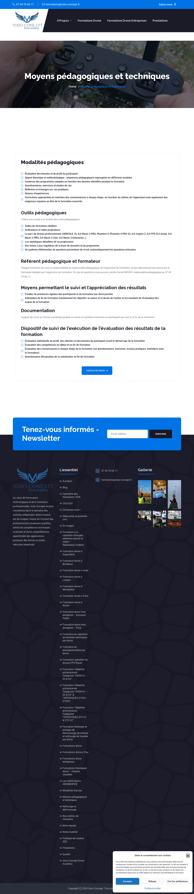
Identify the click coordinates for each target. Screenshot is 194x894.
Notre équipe (69, 825)
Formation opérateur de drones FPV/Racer (75, 661)
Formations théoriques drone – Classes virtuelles (75, 771)
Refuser (152, 881)
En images (68, 525)
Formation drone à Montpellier (72, 588)
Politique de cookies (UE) (73, 840)
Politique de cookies (152, 888)
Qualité (66, 854)
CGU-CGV (68, 503)
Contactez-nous (97, 370)
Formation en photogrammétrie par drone (74, 650)
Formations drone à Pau (75, 752)
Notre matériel (70, 832)
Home (72, 86)
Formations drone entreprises (127, 20)
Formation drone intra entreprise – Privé (74, 626)
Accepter (127, 881)
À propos (63, 20)
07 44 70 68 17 (25, 4)
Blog (65, 487)
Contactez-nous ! (71, 509)
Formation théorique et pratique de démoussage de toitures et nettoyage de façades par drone (75, 733)
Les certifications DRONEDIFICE (72, 782)
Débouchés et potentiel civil (75, 518)
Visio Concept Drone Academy (73, 862)
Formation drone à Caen (75, 570)
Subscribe (160, 434)
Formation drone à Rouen (72, 604)
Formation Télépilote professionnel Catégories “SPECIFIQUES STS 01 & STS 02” (75, 714)
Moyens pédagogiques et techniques (75, 798)
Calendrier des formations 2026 (71, 495)
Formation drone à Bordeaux (72, 562)
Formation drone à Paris (75, 595)
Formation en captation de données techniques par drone (75, 637)
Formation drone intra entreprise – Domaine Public (74, 615)
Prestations (160, 20)
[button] (187, 855)
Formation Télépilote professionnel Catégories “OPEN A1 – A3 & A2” (75, 674)
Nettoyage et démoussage (69, 808)
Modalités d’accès (72, 790)
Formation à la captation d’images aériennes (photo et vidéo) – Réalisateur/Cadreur (73, 538)
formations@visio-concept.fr (63, 4)
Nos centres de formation (70, 818)
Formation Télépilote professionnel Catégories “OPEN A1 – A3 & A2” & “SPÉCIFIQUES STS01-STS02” (75, 693)
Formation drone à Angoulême (72, 553)
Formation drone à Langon (72, 578)
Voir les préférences (177, 881)
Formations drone (89, 20)
